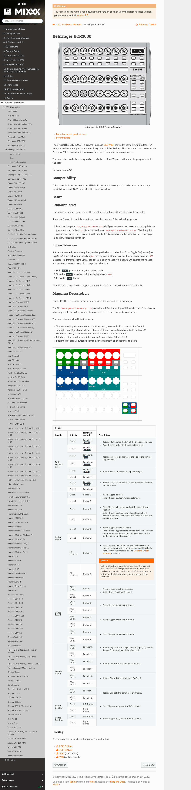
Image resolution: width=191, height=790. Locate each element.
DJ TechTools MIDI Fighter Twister (22, 243)
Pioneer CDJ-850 (15, 603)
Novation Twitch (15, 506)
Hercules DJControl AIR (18, 307)
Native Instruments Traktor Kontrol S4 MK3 (24, 466)
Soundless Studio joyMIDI (19, 689)
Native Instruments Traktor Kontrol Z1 (24, 476)
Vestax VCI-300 (14, 747)
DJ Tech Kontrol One (16, 222)
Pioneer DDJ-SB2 (15, 624)
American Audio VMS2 (17, 129)
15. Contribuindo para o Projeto (18, 94)
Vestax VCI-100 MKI (17, 739)
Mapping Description (18, 162)
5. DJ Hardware (10, 47)
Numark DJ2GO (15, 510)
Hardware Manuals (69, 24)
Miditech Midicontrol (16, 407)
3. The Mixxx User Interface (16, 38)
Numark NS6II (14, 565)
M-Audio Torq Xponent (17, 403)
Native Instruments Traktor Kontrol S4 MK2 (24, 459)
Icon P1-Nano (13, 360)
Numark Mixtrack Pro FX (18, 548)
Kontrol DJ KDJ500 (16, 377)
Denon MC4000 (15, 196)
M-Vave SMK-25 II (16, 424)
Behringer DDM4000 (17, 179)
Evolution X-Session (16, 256)
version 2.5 (82, 15)
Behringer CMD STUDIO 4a (19, 175)
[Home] (54, 24)
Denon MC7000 (15, 205)
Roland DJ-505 (14, 681)
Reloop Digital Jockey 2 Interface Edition (22, 658)
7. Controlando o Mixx (13, 55)
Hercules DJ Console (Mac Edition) (22, 277)
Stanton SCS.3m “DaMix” (18, 711)
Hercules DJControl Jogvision (20, 332)
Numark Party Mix (15, 578)
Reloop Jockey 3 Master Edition (21, 668)
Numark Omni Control (17, 573)
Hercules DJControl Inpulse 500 (21, 324)
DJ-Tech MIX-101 (15, 226)
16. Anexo (8, 98)
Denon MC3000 (15, 192)
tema (92, 782)
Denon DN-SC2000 (16, 188)
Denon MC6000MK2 (17, 200)
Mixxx (22, 9)
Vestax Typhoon (14, 728)
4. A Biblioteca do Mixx (14, 42)
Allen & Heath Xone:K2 (17, 120)
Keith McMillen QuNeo (17, 373)
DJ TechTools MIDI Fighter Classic (22, 234)
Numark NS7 (13, 569)
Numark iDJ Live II (16, 518)
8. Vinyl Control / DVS (13, 60)
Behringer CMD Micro (17, 166)
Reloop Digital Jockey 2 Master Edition (24, 664)
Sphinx (73, 782)
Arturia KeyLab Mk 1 (17, 137)
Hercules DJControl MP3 (18, 336)
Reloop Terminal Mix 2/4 (18, 677)
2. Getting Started (11, 33)
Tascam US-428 (14, 715)
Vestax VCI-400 (14, 752)
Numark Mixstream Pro (18, 523)
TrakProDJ (12, 719)
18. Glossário (9, 760)
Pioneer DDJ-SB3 (15, 629)
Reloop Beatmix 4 (15, 642)
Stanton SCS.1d (14, 698)
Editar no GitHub (147, 24)
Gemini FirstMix (14, 268)
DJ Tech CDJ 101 (15, 209)
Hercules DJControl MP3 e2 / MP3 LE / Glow (24, 342)
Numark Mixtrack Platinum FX (20, 535)
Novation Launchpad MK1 (19, 497)
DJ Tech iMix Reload (16, 217)
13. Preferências (10, 85)
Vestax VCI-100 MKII (17, 743)
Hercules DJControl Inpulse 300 (21, 319)
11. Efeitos (8, 76)
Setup (12, 158)
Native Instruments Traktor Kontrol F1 (24, 428)
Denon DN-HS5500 (16, 183)
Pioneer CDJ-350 (15, 599)
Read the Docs (117, 782)
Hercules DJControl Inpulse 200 (21, 315)
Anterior (60, 765)
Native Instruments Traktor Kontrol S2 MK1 (24, 434)
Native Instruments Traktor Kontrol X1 (24, 471)
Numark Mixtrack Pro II (18, 552)
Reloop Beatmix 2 (15, 637)
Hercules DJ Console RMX (19, 294)
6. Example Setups (11, 51)
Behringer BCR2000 (16, 150)
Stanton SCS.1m (14, 702)
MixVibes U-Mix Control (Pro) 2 (21, 415)
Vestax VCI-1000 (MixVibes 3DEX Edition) (22, 733)
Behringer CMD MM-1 (17, 171)
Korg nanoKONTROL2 (17, 390)
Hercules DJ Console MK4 (19, 290)
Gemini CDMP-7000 (17, 264)
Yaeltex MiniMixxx (15, 756)
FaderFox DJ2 (13, 260)
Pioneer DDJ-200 (15, 607)
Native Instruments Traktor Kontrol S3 (24, 453)
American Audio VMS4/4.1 (19, 133)
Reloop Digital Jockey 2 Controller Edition (22, 651)
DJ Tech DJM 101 (15, 213)
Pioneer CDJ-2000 (16, 595)
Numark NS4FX (14, 561)
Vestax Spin (12, 723)
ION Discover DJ (15, 365)
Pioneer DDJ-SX (15, 633)
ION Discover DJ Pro (17, 369)
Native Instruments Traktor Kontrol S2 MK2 (24, 441)
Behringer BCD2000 (16, 141)
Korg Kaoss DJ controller (18, 381)
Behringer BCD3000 (16, 146)
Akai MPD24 (13, 116)
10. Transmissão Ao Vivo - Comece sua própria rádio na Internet (21, 70)
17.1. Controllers (11, 107)
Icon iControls (14, 356)
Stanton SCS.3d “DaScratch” (19, 706)
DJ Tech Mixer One (16, 230)
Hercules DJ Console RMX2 (19, 298)
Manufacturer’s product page (71, 134)
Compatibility (15, 154)
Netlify (56, 784)
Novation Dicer (14, 488)
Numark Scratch (14, 582)
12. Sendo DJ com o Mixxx (15, 80)
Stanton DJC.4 (14, 694)
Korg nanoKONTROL (17, 386)
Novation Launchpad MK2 (19, 501)
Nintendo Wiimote (15, 484)
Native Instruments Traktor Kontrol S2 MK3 (24, 447)
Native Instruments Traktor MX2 (22, 480)
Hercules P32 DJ (15, 352)
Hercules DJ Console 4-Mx (19, 273)
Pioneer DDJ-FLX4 (16, 616)
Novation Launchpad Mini (18, 493)
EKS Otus (12, 247)
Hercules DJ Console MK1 (19, 281)
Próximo (148, 765)
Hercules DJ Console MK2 (19, 285)
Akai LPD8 (12, 112)
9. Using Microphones (13, 64)
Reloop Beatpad (14, 646)
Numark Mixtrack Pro (17, 539)
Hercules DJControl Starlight (20, 348)
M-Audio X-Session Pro (17, 398)
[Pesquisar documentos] (22, 21)
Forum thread (63, 138)
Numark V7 (13, 590)
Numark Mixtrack (15, 527)
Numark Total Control (17, 586)
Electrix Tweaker (15, 251)
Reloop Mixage (14, 672)
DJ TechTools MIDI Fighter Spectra (22, 239)
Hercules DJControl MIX (18, 302)
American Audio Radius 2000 (20, 124)
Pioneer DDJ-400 (15, 612)
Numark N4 (13, 556)
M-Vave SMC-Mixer (16, 420)
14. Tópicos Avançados (13, 89)
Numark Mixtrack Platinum (19, 531)
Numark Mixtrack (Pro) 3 (18, 544)
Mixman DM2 (13, 411)
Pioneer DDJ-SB (15, 620)
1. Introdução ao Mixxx (14, 29)
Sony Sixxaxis (13, 685)
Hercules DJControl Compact (20, 311)
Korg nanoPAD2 (14, 394)
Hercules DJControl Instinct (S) (21, 328)
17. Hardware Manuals (12, 102)
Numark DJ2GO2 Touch (18, 514)
